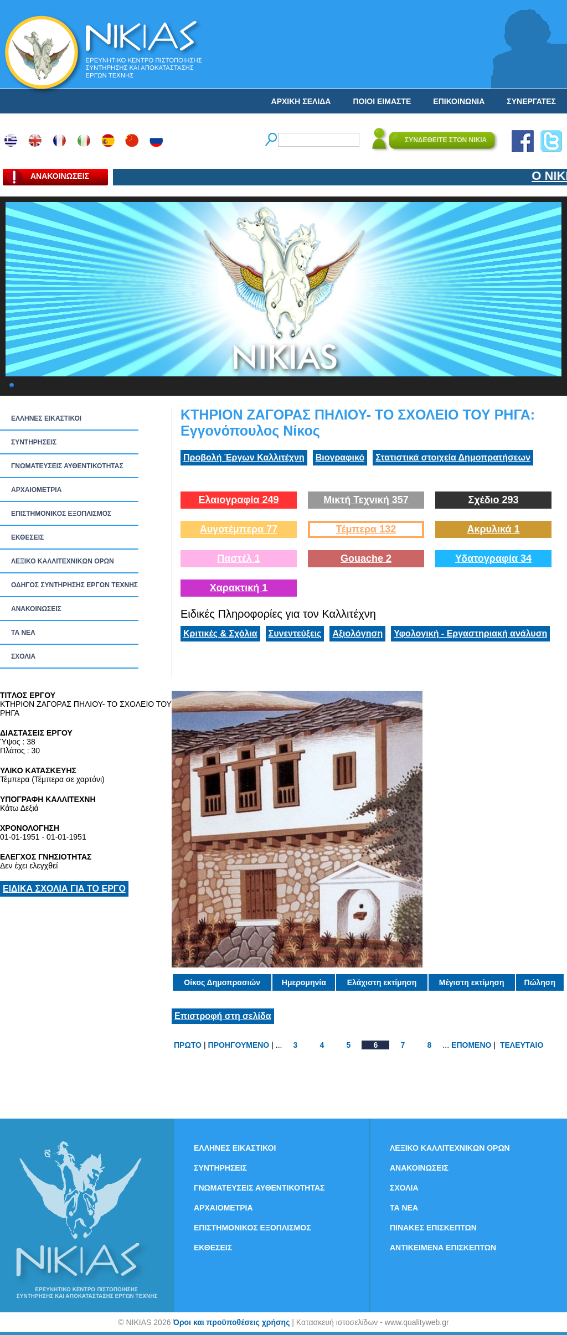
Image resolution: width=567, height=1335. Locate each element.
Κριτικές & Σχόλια (220, 633)
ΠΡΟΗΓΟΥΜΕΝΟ (239, 1045)
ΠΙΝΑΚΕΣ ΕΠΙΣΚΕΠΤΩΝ (433, 1227)
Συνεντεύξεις (295, 633)
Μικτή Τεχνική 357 (366, 499)
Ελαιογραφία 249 (238, 499)
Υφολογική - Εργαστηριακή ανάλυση (470, 633)
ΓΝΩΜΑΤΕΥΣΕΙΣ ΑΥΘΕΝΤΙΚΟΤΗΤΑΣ (67, 466)
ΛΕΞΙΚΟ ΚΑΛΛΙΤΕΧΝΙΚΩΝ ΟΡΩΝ (62, 561)
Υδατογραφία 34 (493, 558)
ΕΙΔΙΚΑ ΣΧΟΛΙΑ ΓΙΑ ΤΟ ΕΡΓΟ (64, 888)
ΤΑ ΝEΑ (23, 633)
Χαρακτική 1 (238, 587)
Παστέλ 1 (238, 558)
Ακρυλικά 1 (493, 529)
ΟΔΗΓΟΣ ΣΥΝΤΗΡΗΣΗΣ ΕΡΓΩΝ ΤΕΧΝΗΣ (74, 585)
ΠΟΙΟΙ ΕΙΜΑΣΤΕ (382, 101)
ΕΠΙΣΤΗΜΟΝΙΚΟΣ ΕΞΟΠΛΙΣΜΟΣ (61, 514)
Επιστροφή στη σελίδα (222, 1016)
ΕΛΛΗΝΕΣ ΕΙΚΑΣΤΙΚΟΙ (46, 418)
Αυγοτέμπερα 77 (239, 529)
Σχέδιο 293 (493, 499)
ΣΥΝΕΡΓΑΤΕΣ (531, 101)
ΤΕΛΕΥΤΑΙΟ (521, 1045)
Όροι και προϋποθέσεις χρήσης (231, 1322)
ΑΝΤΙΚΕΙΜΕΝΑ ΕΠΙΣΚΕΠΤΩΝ (443, 1247)
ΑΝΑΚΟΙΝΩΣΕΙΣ (36, 609)
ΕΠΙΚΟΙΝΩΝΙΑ (458, 101)
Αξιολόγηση (357, 633)
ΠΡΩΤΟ (188, 1045)
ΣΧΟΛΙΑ (23, 656)
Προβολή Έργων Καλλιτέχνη (244, 457)
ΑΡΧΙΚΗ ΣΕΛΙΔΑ (301, 101)
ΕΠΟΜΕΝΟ (471, 1045)
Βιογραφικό (340, 457)
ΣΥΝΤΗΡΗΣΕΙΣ (33, 442)
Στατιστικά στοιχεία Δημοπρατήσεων (452, 457)
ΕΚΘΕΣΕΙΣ (27, 537)
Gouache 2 (366, 558)
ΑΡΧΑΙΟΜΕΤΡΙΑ (36, 490)
